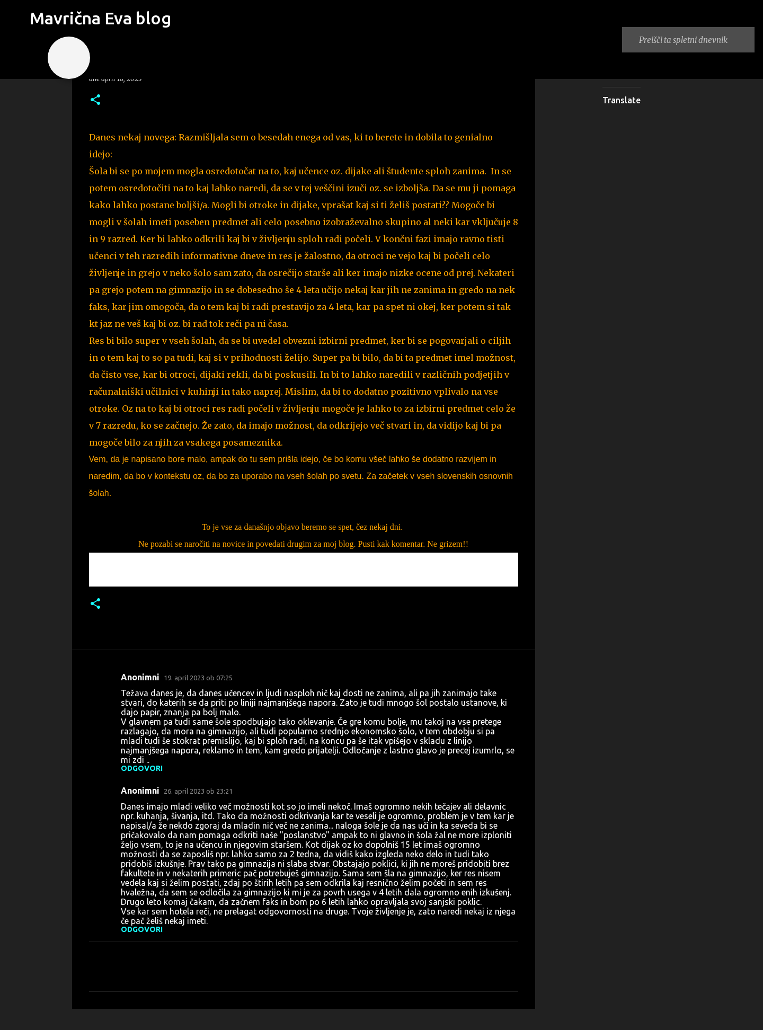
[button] (95, 100)
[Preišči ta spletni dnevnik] (695, 39)
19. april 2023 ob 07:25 (198, 677)
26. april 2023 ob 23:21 (198, 791)
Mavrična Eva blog (100, 18)
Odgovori (142, 768)
